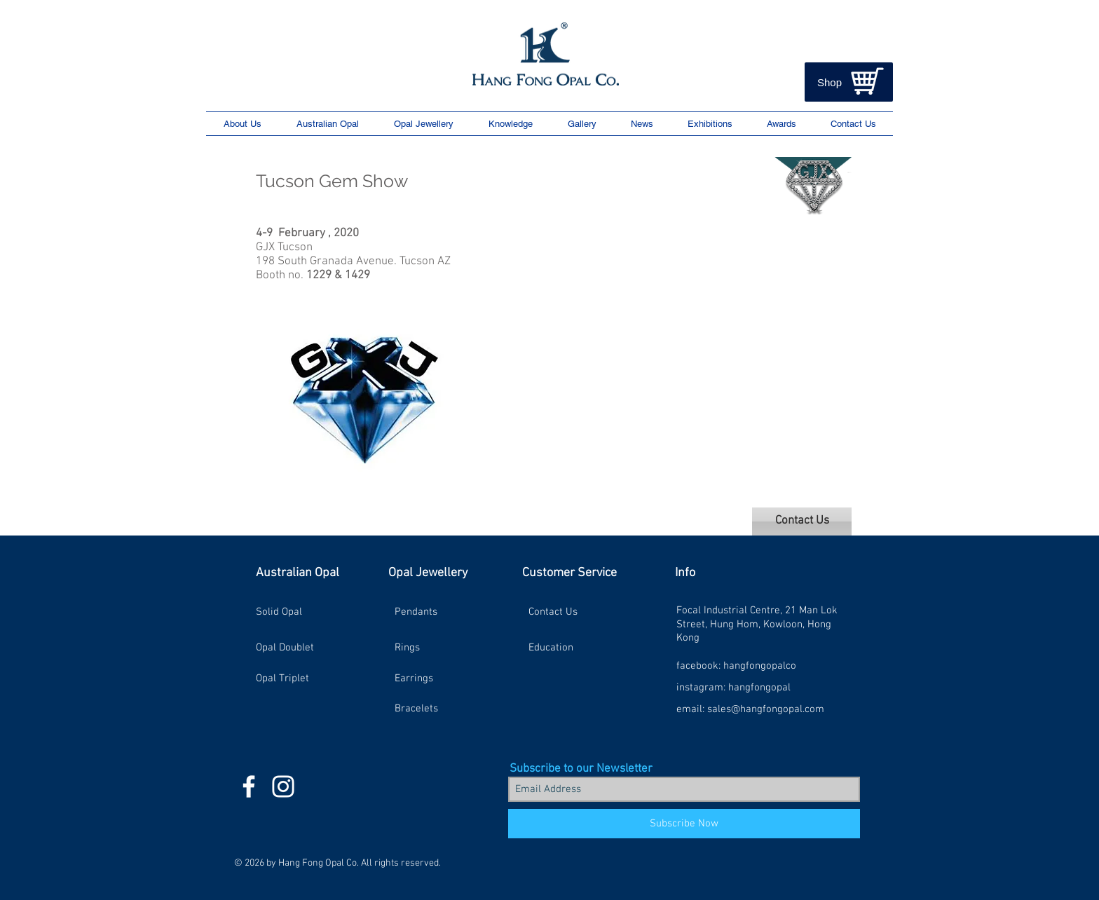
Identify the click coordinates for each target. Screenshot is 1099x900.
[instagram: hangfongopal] (733, 687)
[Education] (578, 648)
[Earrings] (444, 678)
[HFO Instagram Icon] (283, 786)
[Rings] (444, 648)
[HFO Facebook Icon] (249, 786)
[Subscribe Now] (684, 823)
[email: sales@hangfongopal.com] (750, 709)
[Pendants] (444, 612)
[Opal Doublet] (305, 648)
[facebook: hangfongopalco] (736, 665)
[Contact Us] (802, 521)
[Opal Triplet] (305, 678)
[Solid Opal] (305, 612)
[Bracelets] (444, 709)
